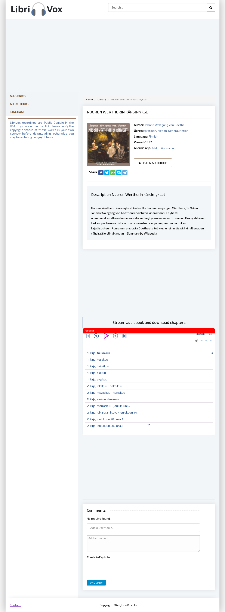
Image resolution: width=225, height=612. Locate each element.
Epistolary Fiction (155, 130)
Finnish (153, 136)
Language (17, 112)
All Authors (19, 104)
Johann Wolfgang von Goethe (165, 125)
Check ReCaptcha (98, 557)
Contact (15, 605)
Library (102, 99)
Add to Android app (164, 148)
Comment (96, 582)
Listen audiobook (152, 163)
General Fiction (178, 130)
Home (89, 99)
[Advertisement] (149, 283)
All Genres (18, 96)
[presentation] (119, 568)
